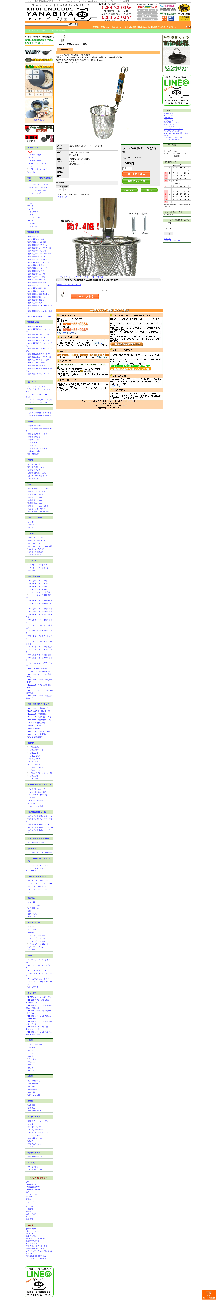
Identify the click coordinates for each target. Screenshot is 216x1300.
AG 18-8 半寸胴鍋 (34, 726)
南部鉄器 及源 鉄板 (35, 326)
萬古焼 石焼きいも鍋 (36, 467)
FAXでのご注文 (145, 27)
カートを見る (125, 27)
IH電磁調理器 (31, 1184)
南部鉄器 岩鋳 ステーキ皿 (37, 268)
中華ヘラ (31, 1065)
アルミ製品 (31, 1163)
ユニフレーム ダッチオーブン (39, 568)
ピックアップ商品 (34, 193)
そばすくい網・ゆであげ (37, 169)
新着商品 (96, 27)
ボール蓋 (31, 950)
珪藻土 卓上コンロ (35, 500)
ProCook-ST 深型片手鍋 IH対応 (39, 717)
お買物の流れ (31, 1229)
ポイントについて (32, 1231)
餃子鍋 (30, 1068)
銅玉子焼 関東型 (34, 1081)
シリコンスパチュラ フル (37, 886)
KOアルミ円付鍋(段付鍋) (37, 669)
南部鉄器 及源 (33, 322)
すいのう (31, 166)
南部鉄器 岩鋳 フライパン (37, 257)
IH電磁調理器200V (33, 1189)
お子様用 (29, 1219)
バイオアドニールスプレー (38, 1132)
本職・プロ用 (31, 1214)
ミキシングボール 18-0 (36, 935)
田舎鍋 (30, 221)
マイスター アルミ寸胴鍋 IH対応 (40, 600)
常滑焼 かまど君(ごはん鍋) (38, 448)
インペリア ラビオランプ (37, 403)
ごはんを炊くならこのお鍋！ (39, 185)
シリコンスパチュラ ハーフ (38, 889)
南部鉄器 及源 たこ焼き (37, 366)
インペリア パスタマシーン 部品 (40, 400)
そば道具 (31, 743)
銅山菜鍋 (31, 1086)
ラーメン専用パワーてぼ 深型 (56, 31)
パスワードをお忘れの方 (172, 241)
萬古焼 (30, 460)
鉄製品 (30, 1040)
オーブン (29, 1197)
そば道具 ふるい (34, 753)
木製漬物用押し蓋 (34, 1111)
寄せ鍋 (30, 206)
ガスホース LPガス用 (36, 549)
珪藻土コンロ (32, 484)
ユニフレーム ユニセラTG (38, 565)
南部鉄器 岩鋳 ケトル (36, 1157)
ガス (27, 1182)
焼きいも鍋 (32, 914)
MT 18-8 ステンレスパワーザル (39, 997)
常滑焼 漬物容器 (34, 437)
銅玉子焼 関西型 (34, 1084)
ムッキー (31, 1124)
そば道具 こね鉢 (34, 756)
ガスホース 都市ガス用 (36, 552)
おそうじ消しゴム (34, 1127)
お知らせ (115, 27)
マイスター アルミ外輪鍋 (37, 586)
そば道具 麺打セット (36, 750)
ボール (30, 956)
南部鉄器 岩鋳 (33, 232)
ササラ (30, 1147)
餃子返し (31, 932)
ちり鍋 (30, 209)
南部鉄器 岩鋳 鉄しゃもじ (37, 297)
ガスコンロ (31, 533)
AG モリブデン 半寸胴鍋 (37, 734)
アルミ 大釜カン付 (35, 1170)
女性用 (28, 1217)
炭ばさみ (31, 522)
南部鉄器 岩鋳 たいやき (37, 274)
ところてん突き (34, 905)
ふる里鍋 (31, 223)
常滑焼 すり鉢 (33, 443)
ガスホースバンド (34, 555)
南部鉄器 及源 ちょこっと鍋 (38, 360)
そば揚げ (31, 158)
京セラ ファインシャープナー (39, 1121)
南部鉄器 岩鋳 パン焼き (37, 277)
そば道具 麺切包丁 (35, 764)
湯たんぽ (31, 917)
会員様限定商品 (33, 1153)
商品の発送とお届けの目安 (36, 1256)
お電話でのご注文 (158, 27)
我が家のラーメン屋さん (37, 163)
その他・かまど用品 (35, 806)
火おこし (31, 525)
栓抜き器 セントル (35, 1138)
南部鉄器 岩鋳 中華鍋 (36, 291)
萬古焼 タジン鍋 (34, 470)
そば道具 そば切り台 (36, 767)
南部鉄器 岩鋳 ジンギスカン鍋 (39, 248)
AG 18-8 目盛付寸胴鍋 (36, 723)
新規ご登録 (167, 239)
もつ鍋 (30, 215)
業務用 (28, 1212)
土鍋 (30, 203)
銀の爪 (30, 1141)
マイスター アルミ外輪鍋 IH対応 (40, 609)
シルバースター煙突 (35, 800)
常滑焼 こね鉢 (33, 445)
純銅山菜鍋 (32, 1089)
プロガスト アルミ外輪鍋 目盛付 (40, 655)
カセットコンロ (32, 1194)
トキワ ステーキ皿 (35, 1045)
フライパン (32, 1048)
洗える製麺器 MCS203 (36, 843)
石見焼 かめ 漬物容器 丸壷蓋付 (39, 416)
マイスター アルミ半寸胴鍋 (38, 584)
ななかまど (31, 848)
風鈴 (30, 911)
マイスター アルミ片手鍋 (37, 589)
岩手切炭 (31, 571)
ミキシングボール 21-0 (36, 938)
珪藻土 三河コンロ (35, 497)
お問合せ (134, 27)
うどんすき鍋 (33, 212)
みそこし (31, 172)
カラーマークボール (35, 947)
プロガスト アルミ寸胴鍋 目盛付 (40, 647)
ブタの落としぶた (34, 1144)
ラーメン (65, 197)
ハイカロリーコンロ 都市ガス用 (40, 546)
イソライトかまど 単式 (36, 789)
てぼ (43, 31)
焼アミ (30, 528)
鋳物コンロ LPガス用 (36, 538)
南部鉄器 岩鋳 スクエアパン (38, 285)
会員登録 (170, 27)
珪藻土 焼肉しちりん (36, 494)
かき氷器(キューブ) (35, 908)
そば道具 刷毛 (33, 747)
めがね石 (31, 803)
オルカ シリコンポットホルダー (40, 884)
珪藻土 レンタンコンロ (36, 509)
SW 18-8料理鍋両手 (35, 737)
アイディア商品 (33, 1117)
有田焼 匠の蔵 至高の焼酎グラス (40, 816)
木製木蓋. (31, 1105)
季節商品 (31, 898)
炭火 (27, 1192)
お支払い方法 (31, 1236)
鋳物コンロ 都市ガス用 (36, 540)
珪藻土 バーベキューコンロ (38, 506)
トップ (28, 31)
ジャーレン (32, 1059)
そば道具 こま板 (34, 770)
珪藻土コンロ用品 (34, 517)
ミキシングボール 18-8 (36, 941)
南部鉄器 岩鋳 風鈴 (35, 303)
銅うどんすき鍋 (34, 1095)
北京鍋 (30, 1053)
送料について (31, 1234)
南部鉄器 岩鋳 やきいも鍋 (37, 280)
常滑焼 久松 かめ (34, 426)
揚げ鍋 (30, 1050)
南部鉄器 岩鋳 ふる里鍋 (37, 242)
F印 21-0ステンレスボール (38, 971)
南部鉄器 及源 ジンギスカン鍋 (39, 357)
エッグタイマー (34, 1135)
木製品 (30, 1101)
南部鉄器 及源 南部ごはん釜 (38, 335)
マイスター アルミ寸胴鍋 (37, 581)
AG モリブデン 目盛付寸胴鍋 (39, 731)
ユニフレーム (32, 561)
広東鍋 (30, 1056)
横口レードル (33, 930)
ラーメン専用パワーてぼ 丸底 (69, 285)
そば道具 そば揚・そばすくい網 (40, 773)
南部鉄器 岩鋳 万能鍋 (36, 239)
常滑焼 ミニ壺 (33, 440)
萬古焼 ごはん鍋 (34, 464)
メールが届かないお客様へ (36, 1258)
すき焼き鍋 (32, 226)
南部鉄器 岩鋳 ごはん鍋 (37, 251)
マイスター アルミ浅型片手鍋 (39, 592)
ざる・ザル (31, 993)
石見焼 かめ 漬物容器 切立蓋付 (39, 413)
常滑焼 (30, 421)
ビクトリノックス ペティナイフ (40, 865)
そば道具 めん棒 (34, 759)
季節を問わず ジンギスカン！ (39, 187)
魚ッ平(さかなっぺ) (35, 1130)
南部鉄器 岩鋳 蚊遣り (36, 300)
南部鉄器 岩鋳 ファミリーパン (39, 259)
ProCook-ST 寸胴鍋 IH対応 (38, 708)
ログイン (178, 27)
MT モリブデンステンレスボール (40, 979)
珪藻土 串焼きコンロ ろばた (38, 489)
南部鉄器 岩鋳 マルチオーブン (39, 254)
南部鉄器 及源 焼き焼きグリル (39, 354)
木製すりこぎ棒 (34, 451)
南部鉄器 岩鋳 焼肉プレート (38, 265)
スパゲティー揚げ (34, 155)
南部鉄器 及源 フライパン (37, 337)
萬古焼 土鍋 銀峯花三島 (37, 473)
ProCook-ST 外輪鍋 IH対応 (38, 714)
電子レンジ (30, 1199)
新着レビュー (106, 27)
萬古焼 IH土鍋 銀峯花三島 (37, 476)
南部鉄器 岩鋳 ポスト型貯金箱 (39, 316)
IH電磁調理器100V (33, 1187)
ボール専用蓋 (33, 987)
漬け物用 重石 (33, 454)
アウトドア (30, 1202)
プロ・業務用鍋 (33, 576)
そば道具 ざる (33, 776)
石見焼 (30, 408)
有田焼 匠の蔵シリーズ (36, 812)
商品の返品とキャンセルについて (38, 1239)
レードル (31, 927)
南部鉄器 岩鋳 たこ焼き (37, 271)
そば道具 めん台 (34, 762)
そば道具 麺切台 (34, 779)
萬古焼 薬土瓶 (33, 479)
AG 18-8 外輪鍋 (34, 728)
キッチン (29, 1204)
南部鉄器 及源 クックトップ (38, 340)
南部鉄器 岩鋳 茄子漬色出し (38, 294)
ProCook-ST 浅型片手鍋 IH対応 (39, 720)
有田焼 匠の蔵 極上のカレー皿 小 (40, 827)
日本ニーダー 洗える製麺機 (38, 838)
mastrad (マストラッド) (37, 876)
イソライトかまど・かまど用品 (39, 785)
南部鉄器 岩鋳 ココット (37, 236)
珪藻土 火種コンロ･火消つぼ (38, 512)
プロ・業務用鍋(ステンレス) (38, 704)
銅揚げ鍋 (31, 1092)
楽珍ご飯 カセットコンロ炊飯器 (40, 853)
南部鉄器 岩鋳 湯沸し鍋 (37, 288)
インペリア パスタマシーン (38, 386)
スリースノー (36, 31)
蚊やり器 (31, 902)
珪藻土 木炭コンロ (35, 503)
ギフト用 (29, 1207)
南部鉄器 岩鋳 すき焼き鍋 (37, 245)
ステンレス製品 (33, 922)
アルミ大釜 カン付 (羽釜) (37, 795)
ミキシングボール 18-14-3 (38, 944)
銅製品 (30, 1076)
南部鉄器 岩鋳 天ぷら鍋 (37, 282)
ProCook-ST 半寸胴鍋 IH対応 (39, 711)
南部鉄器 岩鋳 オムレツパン (38, 262)
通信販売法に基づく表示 (35, 1248)
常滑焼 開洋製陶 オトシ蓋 (37, 434)
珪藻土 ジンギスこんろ (36, 492)
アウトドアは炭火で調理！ (38, 190)
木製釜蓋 (31, 798)
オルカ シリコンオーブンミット (40, 881)
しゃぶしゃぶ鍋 (34, 218)
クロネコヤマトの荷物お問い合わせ (39, 1251)
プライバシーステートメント (37, 1246)
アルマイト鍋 (33, 1167)
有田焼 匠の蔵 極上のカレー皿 (39, 824)
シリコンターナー (34, 892)
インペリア (31, 382)
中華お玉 (31, 1062)
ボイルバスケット (34, 160)
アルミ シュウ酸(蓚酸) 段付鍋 (39, 671)
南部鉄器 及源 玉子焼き (37, 363)
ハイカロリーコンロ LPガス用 (39, 543)
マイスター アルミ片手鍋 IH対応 (40, 612)
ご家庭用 (29, 1209)
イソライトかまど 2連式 (37, 792)
